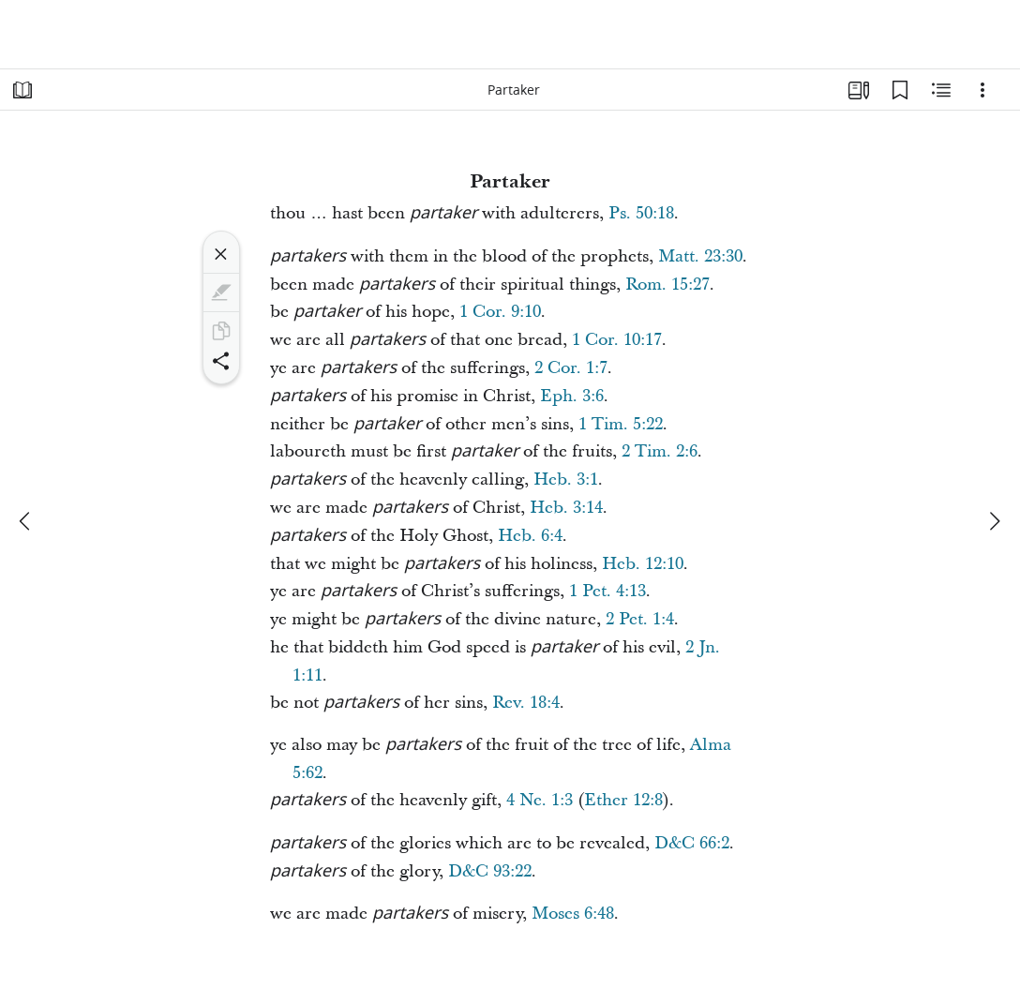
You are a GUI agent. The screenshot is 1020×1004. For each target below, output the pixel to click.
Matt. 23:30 (700, 256)
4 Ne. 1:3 (539, 800)
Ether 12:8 (623, 800)
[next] (993, 521)
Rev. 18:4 (526, 702)
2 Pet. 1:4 (640, 619)
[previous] (26, 521)
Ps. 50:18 (641, 213)
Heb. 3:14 (566, 507)
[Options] (982, 90)
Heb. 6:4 (530, 535)
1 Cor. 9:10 (500, 311)
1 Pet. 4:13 (607, 591)
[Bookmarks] (900, 90)
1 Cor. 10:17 (617, 340)
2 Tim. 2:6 (660, 451)
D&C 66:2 (691, 843)
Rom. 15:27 (667, 284)
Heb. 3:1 (565, 479)
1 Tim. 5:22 (620, 424)
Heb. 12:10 (642, 564)
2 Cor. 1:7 (571, 368)
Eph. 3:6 (572, 396)
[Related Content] (941, 90)
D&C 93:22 (490, 871)
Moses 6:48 (573, 913)
